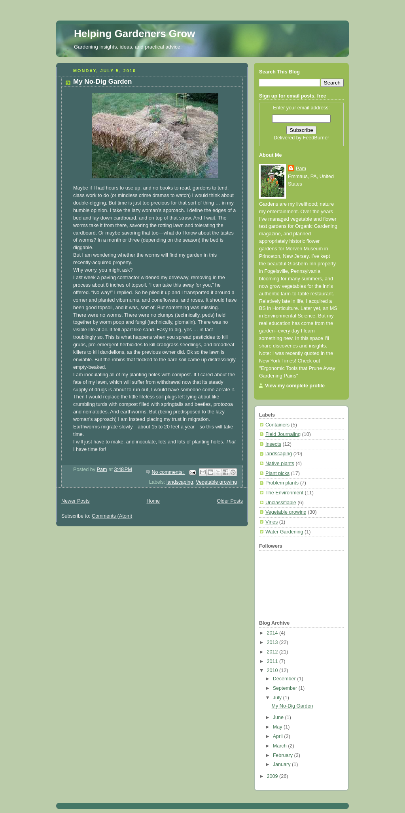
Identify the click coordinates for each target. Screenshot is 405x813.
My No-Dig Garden (102, 81)
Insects (273, 444)
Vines (271, 522)
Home (153, 501)
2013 (273, 642)
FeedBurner (316, 138)
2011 (273, 661)
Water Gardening (284, 532)
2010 (273, 670)
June (279, 717)
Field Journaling (283, 434)
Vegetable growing (216, 482)
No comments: (168, 472)
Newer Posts (75, 501)
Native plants (279, 463)
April (278, 736)
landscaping (180, 482)
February (283, 755)
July (278, 697)
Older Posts (230, 501)
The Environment (284, 493)
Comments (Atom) (112, 516)
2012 (273, 652)
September (286, 688)
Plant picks (277, 473)
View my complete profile (295, 386)
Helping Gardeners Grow (134, 33)
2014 (273, 633)
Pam (301, 168)
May (278, 727)
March (280, 746)
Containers (277, 425)
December (285, 679)
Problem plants (282, 483)
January (282, 764)
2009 (273, 776)
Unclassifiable (280, 502)
